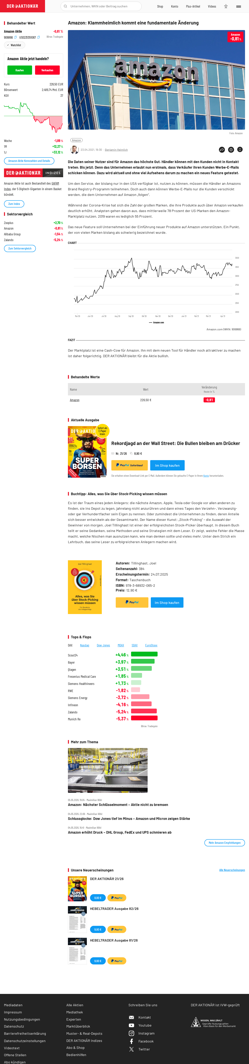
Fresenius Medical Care (82, 676)
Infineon (73, 705)
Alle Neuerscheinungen (232, 870)
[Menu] (238, 6)
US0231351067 (29, 36)
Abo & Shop (75, 1047)
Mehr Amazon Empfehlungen (225, 842)
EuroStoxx (151, 645)
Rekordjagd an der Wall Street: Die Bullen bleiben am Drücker (175, 443)
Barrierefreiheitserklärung (25, 1033)
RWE (70, 691)
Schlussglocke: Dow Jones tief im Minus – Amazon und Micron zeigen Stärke (129, 819)
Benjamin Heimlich (116, 149)
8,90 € (97, 898)
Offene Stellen (15, 1055)
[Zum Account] (174, 6)
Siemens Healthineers (81, 684)
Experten (73, 1019)
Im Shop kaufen (167, 465)
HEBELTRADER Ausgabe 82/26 (114, 908)
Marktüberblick (78, 1026)
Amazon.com (224, 329)
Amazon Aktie (13, 31)
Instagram (141, 1033)
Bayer (71, 662)
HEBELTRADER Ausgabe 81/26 (114, 940)
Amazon (76, 140)
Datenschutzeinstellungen (25, 1041)
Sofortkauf (129, 465)
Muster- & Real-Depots (84, 1033)
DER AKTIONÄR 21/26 (107, 878)
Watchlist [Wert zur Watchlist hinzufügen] (16, 45)
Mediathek (74, 1012)
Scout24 (72, 655)
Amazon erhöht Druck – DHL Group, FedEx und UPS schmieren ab (120, 832)
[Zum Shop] (160, 6)
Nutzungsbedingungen (22, 1019)
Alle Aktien (74, 1005)
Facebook (141, 1041)
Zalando (72, 712)
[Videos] (212, 6)
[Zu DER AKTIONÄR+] (193, 6)
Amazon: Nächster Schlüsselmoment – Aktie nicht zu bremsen (118, 805)
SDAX (135, 645)
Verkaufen (47, 70)
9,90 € (97, 929)
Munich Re (74, 719)
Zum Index (14, 203)
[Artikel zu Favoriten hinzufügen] (240, 149)
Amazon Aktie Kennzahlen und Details (29, 160)
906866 (10, 36)
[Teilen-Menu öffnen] (222, 150)
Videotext (12, 1048)
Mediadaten (13, 1005)
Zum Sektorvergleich (19, 248)
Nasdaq (84, 645)
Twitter (139, 1049)
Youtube (140, 1025)
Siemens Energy (77, 698)
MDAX (121, 645)
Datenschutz (14, 1026)
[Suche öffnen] (65, 6)
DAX (70, 645)
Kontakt (139, 1017)
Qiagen (72, 669)
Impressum (13, 1012)
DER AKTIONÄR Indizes (84, 1040)
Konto (206, 475)
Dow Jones (103, 645)
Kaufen (20, 70)
